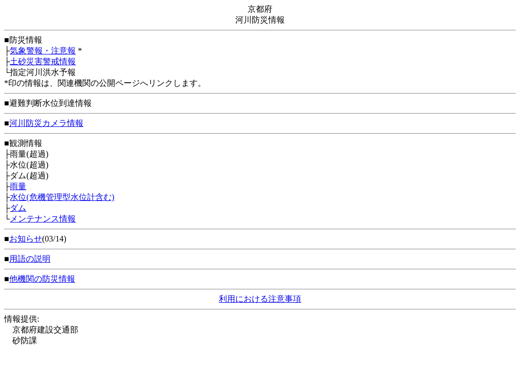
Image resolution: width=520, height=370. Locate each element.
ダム (18, 207)
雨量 (18, 186)
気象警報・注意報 (43, 50)
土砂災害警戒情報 (43, 61)
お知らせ (25, 238)
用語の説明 (29, 258)
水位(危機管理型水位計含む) (62, 197)
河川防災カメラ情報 (46, 123)
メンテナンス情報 (43, 218)
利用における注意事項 (260, 298)
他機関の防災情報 (42, 278)
